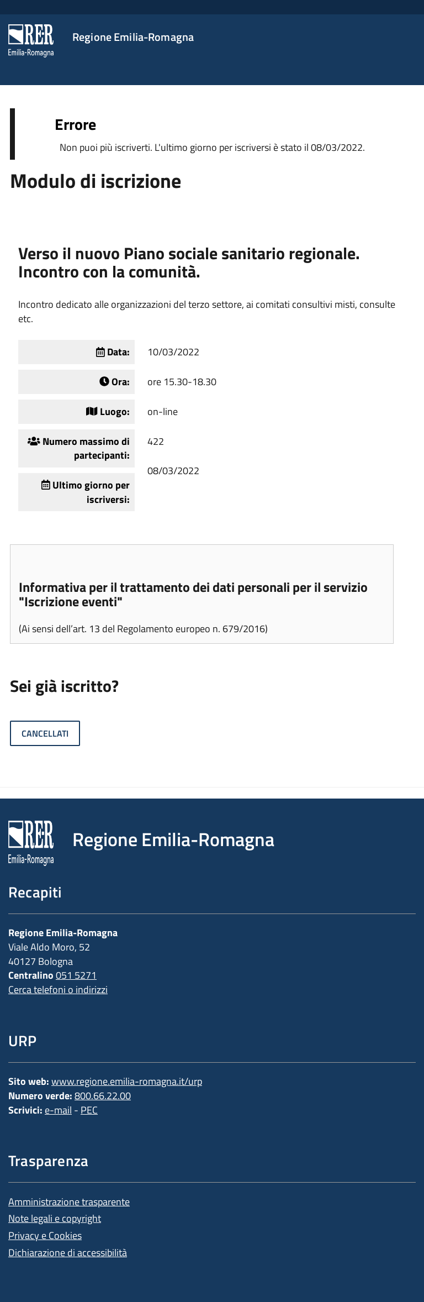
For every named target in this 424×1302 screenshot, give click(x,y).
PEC (89, 1109)
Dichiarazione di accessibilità (67, 1252)
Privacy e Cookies (45, 1235)
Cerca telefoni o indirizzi (58, 989)
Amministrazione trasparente (69, 1201)
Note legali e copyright (54, 1218)
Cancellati (45, 733)
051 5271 (76, 975)
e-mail (58, 1109)
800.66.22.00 (103, 1095)
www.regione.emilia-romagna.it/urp (126, 1081)
